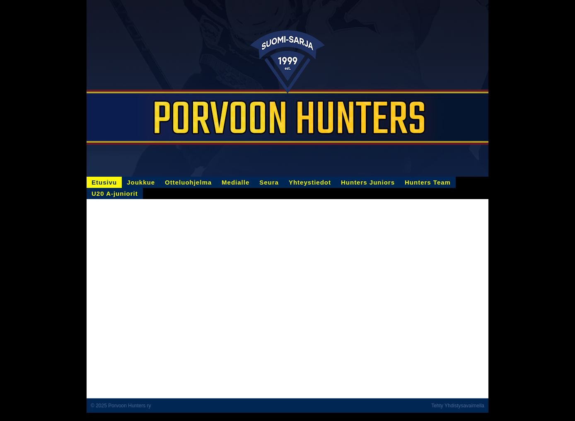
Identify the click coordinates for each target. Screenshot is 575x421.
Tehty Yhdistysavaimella (457, 406)
